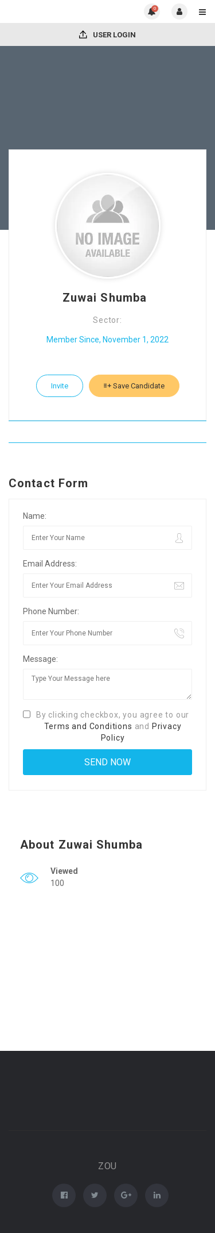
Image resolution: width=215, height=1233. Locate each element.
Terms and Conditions (88, 726)
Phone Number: (51, 611)
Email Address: (50, 563)
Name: (34, 516)
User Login (107, 34)
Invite (59, 386)
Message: (40, 659)
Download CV (108, 431)
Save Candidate (134, 386)
